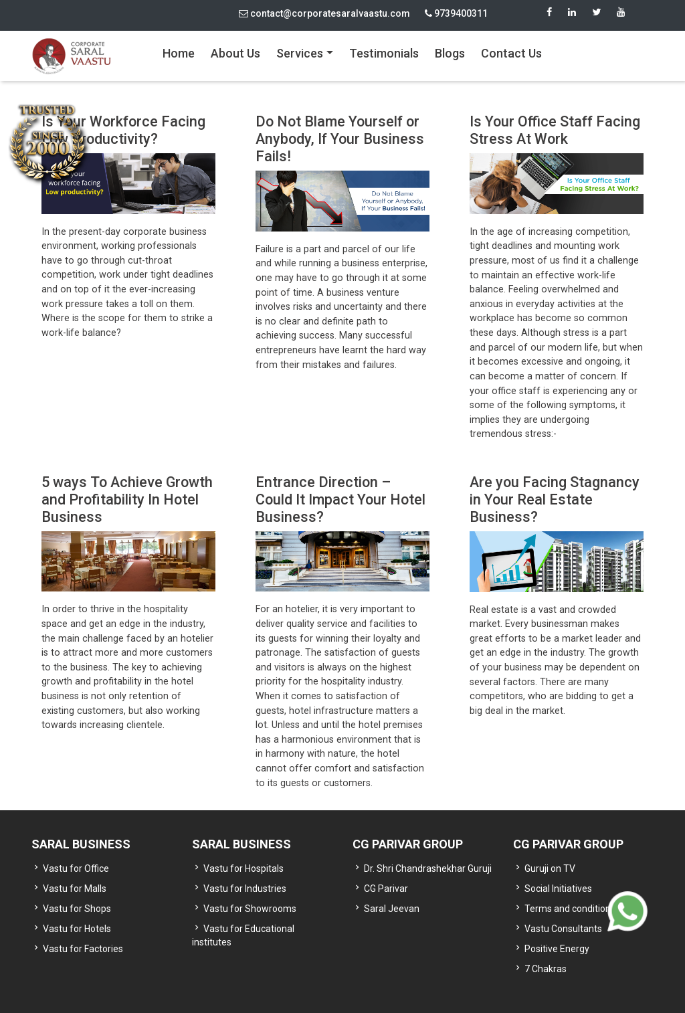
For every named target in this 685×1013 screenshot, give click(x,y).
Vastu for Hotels (77, 928)
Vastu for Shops (77, 908)
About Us (235, 53)
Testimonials (384, 53)
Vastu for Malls (74, 888)
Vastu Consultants (563, 928)
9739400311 (456, 13)
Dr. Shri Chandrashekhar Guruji (428, 868)
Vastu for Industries (244, 888)
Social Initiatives (558, 888)
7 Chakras (545, 968)
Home (179, 53)
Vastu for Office (76, 868)
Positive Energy (556, 948)
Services (299, 53)
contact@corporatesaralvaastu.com (324, 13)
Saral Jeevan (391, 908)
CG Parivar (386, 888)
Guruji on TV (549, 868)
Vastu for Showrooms (249, 908)
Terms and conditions (569, 908)
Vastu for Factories (83, 948)
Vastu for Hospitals (243, 868)
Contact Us (511, 53)
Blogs (450, 53)
